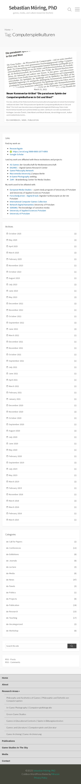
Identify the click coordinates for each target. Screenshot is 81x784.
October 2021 (42, 354)
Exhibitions (43, 554)
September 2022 (42, 322)
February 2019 (42, 488)
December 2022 (42, 303)
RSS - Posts (10, 659)
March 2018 (42, 500)
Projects (43, 598)
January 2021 (42, 399)
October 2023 (42, 271)
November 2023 (42, 265)
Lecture (43, 567)
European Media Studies (21, 189)
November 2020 (42, 411)
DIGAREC (13, 167)
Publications (8, 741)
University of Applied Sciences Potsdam (28, 210)
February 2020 (42, 456)
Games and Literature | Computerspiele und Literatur (31, 727)
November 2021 (42, 348)
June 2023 (42, 290)
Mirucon (55, 774)
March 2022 (42, 335)
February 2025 (42, 259)
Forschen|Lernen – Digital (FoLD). (24, 195)
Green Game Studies (16, 714)
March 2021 (42, 386)
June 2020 (42, 443)
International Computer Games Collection (28, 201)
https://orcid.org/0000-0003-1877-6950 (29, 151)
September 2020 (42, 424)
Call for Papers (43, 541)
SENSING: (14, 207)
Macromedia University (20, 173)
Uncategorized (43, 624)
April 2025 (42, 246)
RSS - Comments (12, 662)
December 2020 (42, 405)
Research (43, 611)
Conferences (14, 120)
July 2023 (42, 284)
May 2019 (42, 475)
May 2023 (42, 297)
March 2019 (42, 481)
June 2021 (42, 373)
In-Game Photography (19, 176)
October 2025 (42, 233)
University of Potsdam (20, 213)
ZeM (12, 179)
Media (43, 573)
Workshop (43, 630)
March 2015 (42, 519)
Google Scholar (17, 154)
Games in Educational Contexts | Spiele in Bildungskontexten (34, 721)
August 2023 (42, 278)
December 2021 (42, 341)
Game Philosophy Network (22, 170)
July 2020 (42, 437)
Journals (43, 560)
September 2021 (42, 360)
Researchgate (16, 148)
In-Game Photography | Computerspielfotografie (29, 707)
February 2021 (42, 392)
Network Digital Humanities (22, 204)
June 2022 (42, 329)
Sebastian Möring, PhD (44, 770)
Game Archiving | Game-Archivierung (23, 734)
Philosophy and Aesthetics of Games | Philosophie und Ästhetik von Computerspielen (37, 699)
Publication (33, 120)
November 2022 (42, 310)
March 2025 (42, 252)
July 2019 (42, 469)
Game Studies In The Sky (15, 747)
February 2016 (42, 513)
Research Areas (10, 691)
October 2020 (42, 418)
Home (8, 29)
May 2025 (42, 240)
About (5, 684)
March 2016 (42, 507)
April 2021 (42, 380)
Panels (43, 586)
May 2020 (42, 450)
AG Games (14, 164)
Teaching (43, 618)
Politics (43, 592)
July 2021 (42, 367)
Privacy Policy (40, 777)
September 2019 (42, 462)
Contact (6, 761)
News (24, 120)
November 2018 (42, 494)
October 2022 (42, 316)
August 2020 (42, 430)
